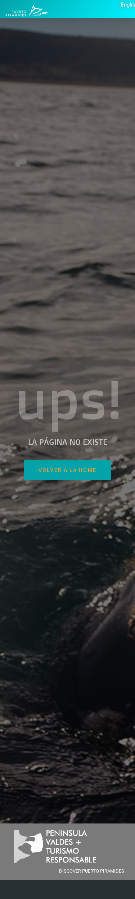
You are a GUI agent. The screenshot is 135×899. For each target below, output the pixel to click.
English (128, 4)
